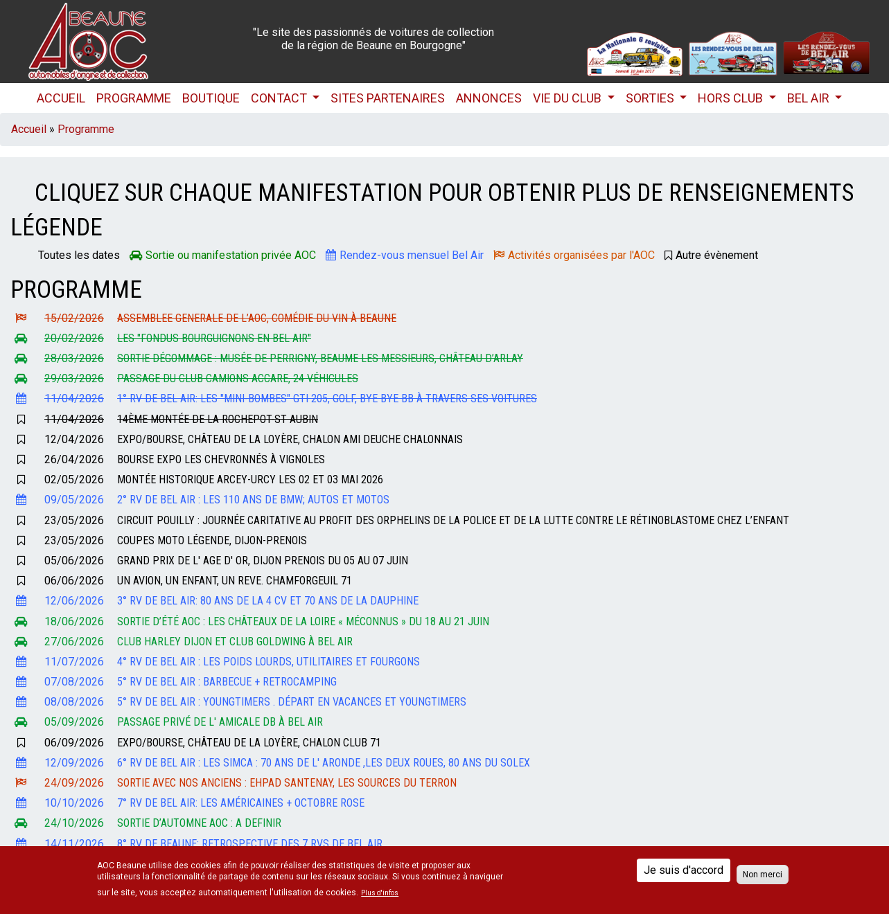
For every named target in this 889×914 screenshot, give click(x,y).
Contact (280, 98)
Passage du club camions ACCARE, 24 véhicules (237, 378)
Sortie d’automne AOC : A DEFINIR (199, 823)
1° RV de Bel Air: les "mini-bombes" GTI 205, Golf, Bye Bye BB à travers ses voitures (327, 398)
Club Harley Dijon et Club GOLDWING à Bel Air (235, 641)
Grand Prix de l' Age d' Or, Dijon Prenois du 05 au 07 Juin (262, 560)
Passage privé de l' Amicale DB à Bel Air (220, 721)
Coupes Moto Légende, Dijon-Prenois (212, 540)
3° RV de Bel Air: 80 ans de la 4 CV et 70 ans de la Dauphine (268, 600)
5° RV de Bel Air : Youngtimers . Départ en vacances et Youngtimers (291, 701)
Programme (133, 98)
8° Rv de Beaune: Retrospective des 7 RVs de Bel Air (249, 843)
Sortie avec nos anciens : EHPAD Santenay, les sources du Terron (287, 782)
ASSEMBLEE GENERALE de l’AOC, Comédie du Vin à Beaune (256, 318)
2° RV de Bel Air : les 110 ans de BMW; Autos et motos (253, 499)
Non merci (762, 874)
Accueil (61, 98)
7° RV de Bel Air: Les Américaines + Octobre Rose (240, 802)
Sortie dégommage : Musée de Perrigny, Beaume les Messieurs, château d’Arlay (320, 358)
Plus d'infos (379, 893)
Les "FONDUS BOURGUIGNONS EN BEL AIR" (214, 338)
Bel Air (809, 98)
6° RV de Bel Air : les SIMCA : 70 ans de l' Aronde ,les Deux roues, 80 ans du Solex (323, 762)
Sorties (651, 98)
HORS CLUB (732, 98)
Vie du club (568, 98)
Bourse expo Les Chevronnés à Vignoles (221, 459)
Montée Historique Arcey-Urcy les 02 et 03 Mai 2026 (250, 479)
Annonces (489, 98)
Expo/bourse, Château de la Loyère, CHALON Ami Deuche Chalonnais (290, 439)
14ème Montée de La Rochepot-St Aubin (217, 419)
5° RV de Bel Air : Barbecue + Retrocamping (227, 681)
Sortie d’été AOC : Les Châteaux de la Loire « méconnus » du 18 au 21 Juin (303, 621)
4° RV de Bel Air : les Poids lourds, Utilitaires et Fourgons (268, 661)
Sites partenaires (388, 98)
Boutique (211, 98)
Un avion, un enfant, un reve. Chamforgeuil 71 (234, 580)
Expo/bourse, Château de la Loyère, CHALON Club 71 (249, 742)
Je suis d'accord (683, 870)
